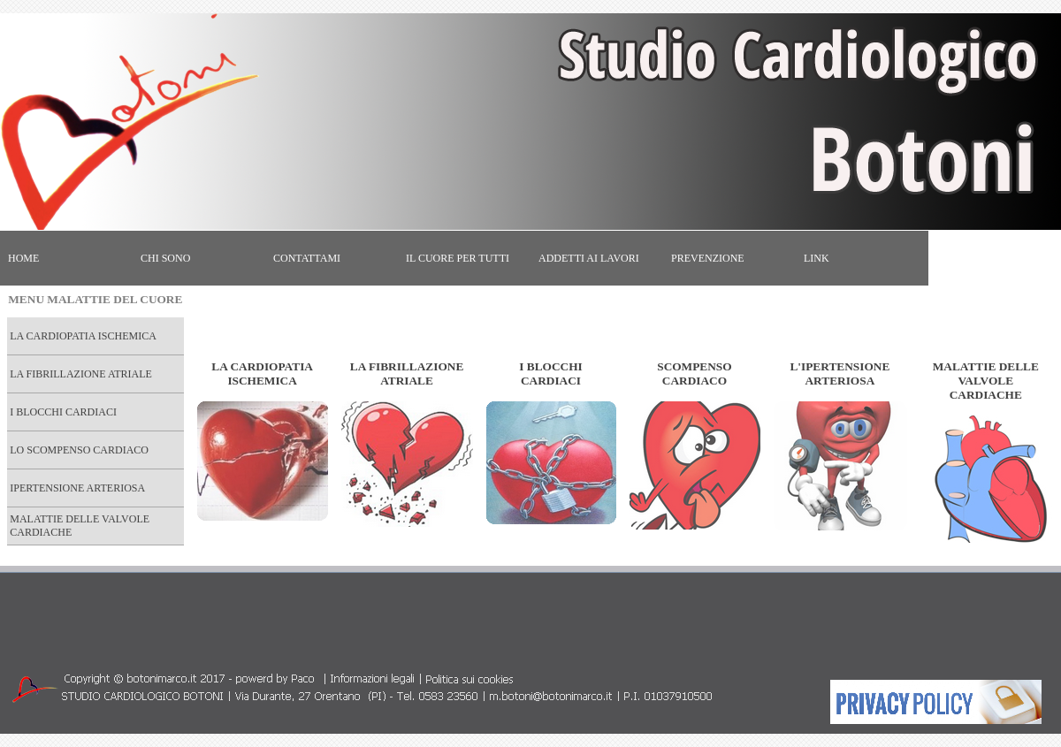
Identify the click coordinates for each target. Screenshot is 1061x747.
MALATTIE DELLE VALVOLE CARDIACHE (79, 525)
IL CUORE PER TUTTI (457, 258)
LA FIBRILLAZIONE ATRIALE (81, 374)
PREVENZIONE (707, 258)
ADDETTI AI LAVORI (588, 258)
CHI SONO (165, 258)
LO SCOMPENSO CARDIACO (79, 450)
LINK (816, 258)
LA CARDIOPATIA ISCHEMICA (83, 336)
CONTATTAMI (306, 258)
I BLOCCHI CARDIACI (63, 412)
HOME (23, 258)
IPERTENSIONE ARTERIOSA (77, 488)
